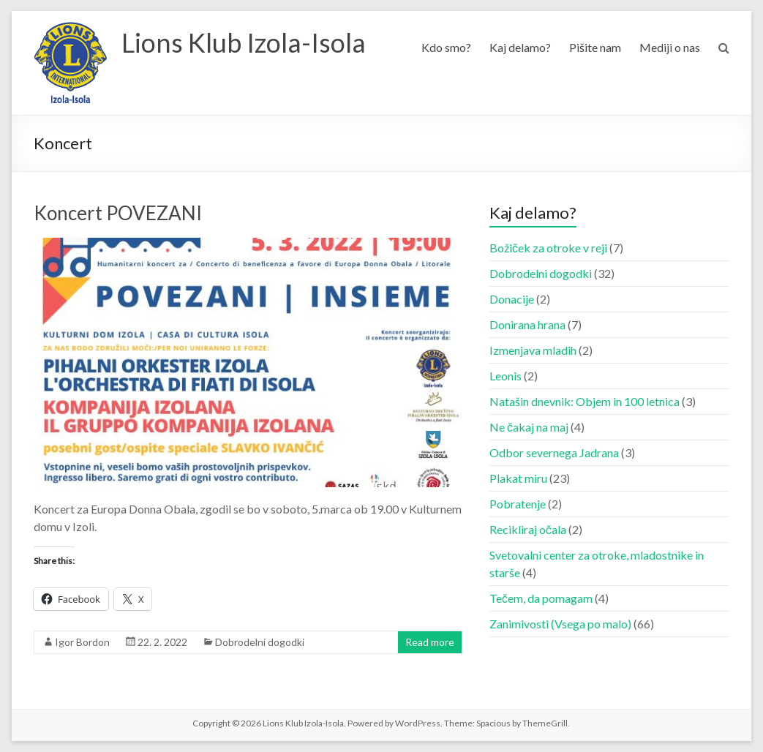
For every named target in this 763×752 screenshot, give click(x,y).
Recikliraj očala (527, 529)
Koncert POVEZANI (118, 213)
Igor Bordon (82, 642)
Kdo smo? (446, 47)
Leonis (505, 376)
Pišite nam (595, 47)
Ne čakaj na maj (528, 427)
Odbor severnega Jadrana (554, 452)
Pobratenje (517, 504)
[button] (70, 63)
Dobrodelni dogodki (259, 642)
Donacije (511, 299)
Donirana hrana (527, 324)
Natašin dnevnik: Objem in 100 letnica (584, 401)
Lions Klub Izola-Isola (243, 42)
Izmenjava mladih (532, 350)
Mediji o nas (669, 47)
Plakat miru (518, 478)
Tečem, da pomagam (541, 598)
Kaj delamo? (520, 47)
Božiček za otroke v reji (548, 248)
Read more (429, 642)
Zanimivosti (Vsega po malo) (560, 624)
